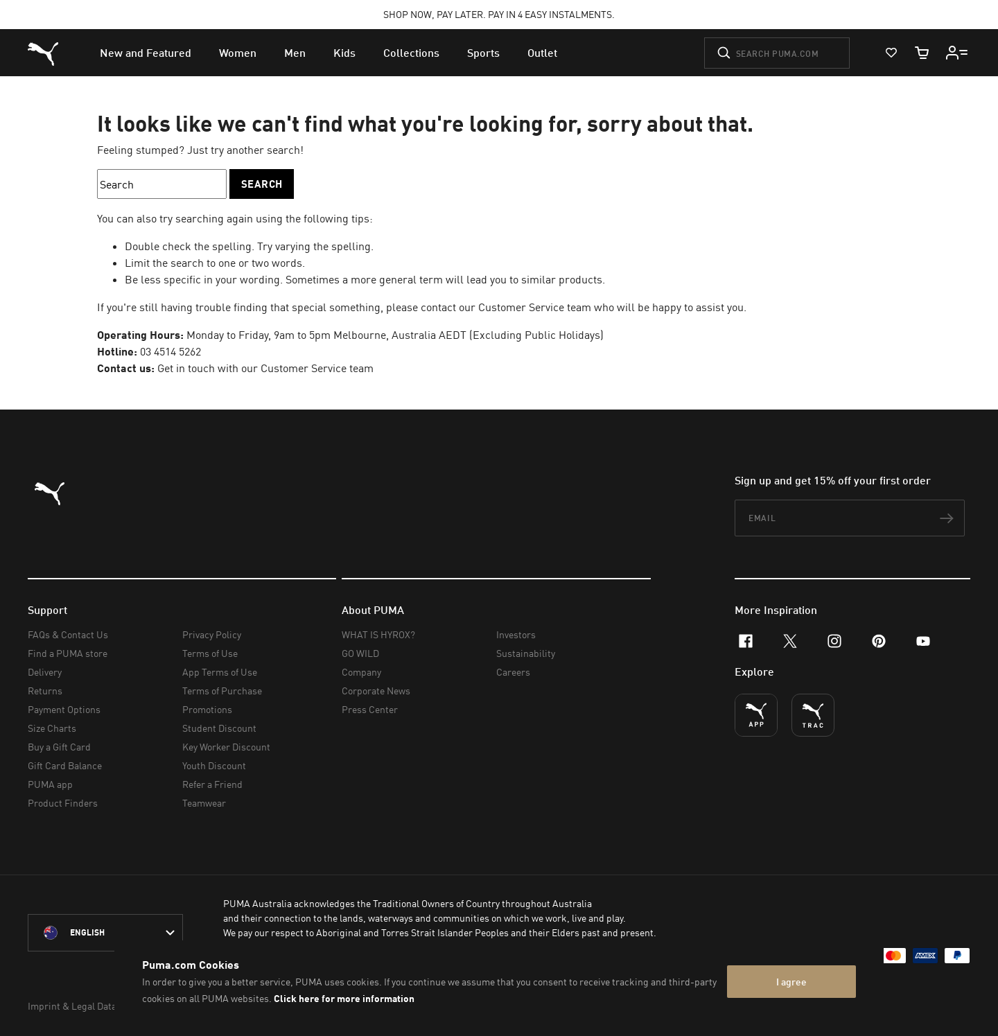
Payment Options (64, 709)
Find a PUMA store (67, 653)
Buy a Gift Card (59, 747)
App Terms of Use (219, 672)
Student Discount (219, 728)
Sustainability (525, 653)
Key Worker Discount (226, 747)
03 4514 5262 (170, 351)
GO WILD (360, 653)
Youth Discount (214, 765)
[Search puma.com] (777, 53)
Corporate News (376, 690)
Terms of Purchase (222, 690)
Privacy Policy (211, 634)
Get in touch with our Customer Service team (265, 368)
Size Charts (52, 728)
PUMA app (50, 784)
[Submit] (723, 52)
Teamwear (204, 803)
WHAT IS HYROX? (378, 634)
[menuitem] (145, 52)
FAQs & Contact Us (68, 634)
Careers (513, 672)
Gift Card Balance (65, 765)
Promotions (207, 709)
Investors (516, 634)
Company (361, 672)
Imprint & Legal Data (72, 1006)
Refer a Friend (212, 784)
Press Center (370, 709)
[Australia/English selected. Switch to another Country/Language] (105, 933)
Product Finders (63, 803)
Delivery (45, 672)
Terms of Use (210, 653)
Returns (45, 690)
